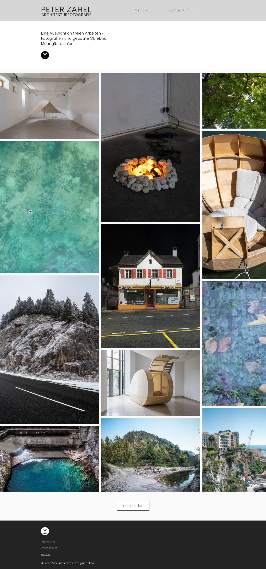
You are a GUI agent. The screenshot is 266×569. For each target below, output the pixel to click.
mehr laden (133, 506)
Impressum (48, 541)
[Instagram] (45, 55)
